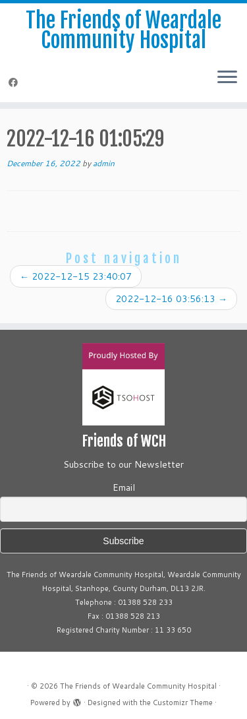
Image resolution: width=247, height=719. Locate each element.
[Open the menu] (227, 78)
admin (104, 163)
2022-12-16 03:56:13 (171, 298)
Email (124, 487)
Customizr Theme (183, 702)
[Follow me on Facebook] (15, 82)
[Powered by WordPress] (77, 699)
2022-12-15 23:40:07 (76, 276)
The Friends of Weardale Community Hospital (123, 31)
